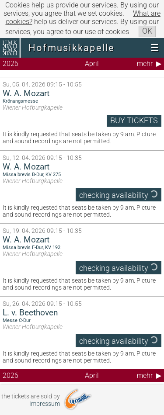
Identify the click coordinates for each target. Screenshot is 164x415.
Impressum (44, 404)
